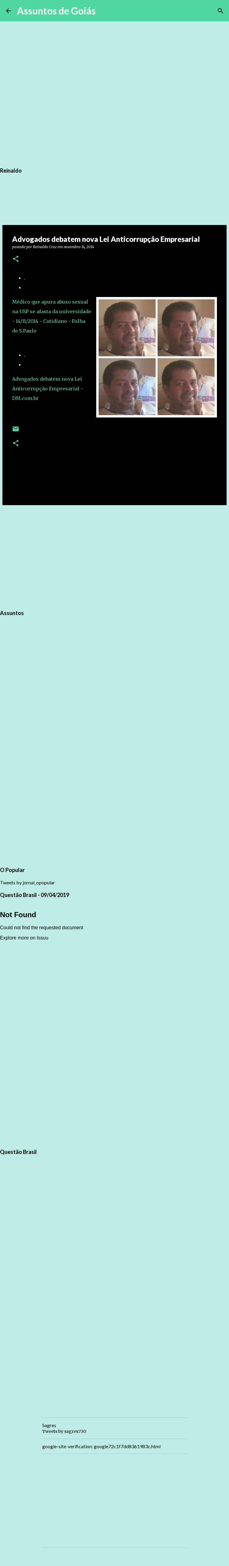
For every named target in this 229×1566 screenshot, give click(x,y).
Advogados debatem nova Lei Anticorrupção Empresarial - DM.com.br (47, 388)
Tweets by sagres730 (64, 1431)
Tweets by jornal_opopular (27, 882)
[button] (15, 259)
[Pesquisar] (104, 11)
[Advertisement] (114, 556)
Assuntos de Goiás (56, 11)
